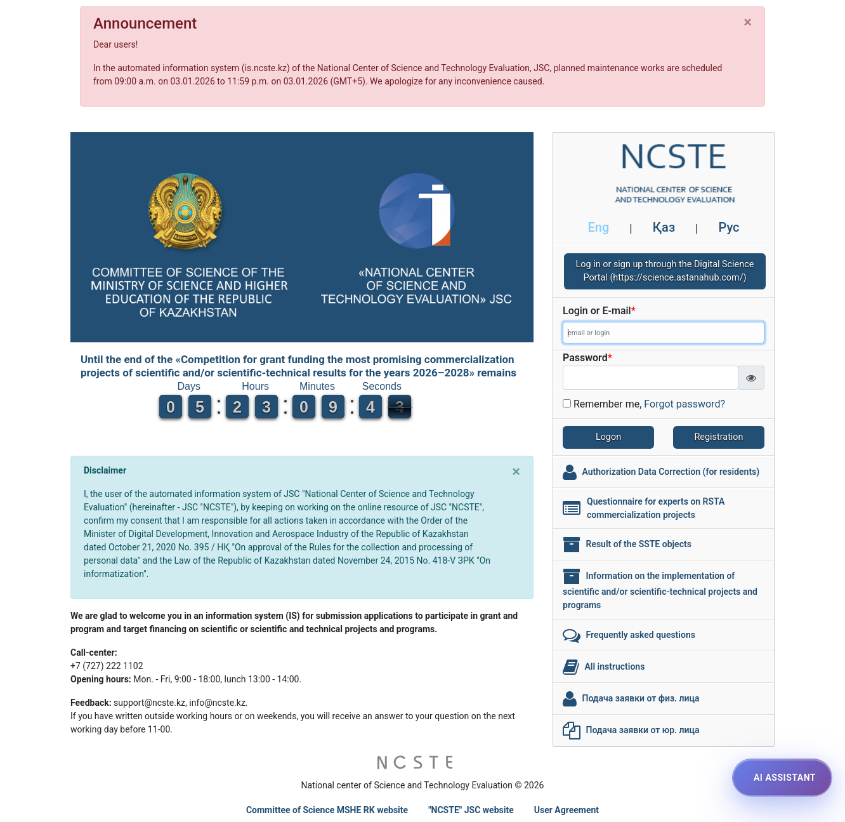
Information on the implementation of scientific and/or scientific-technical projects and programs (660, 589)
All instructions (614, 666)
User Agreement (566, 810)
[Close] (747, 22)
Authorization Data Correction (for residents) (670, 471)
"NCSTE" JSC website (471, 810)
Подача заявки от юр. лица (642, 729)
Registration (719, 437)
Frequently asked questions (640, 634)
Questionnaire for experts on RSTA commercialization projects (655, 508)
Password (587, 358)
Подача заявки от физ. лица (640, 698)
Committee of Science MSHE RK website (327, 810)
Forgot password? (684, 404)
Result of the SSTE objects (638, 543)
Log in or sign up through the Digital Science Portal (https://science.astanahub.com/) (665, 271)
